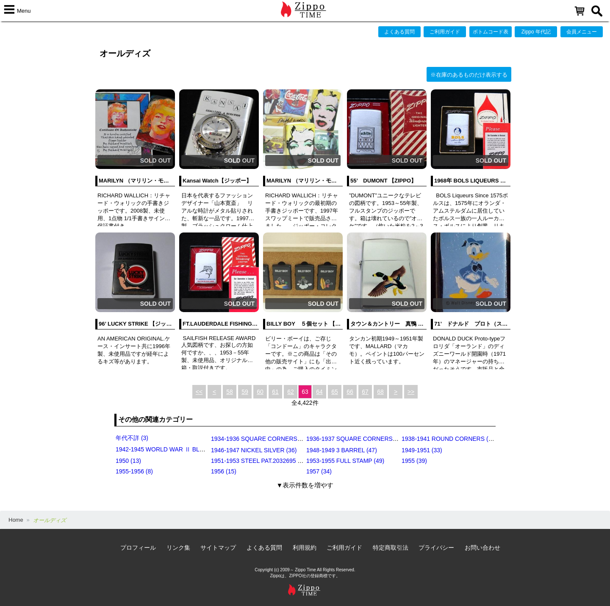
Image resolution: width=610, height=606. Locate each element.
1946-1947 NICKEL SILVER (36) (254, 450)
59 (244, 391)
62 (290, 391)
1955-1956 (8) (134, 471)
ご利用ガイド (445, 32)
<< (199, 391)
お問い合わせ (482, 547)
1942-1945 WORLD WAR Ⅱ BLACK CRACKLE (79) (184, 449)
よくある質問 (399, 32)
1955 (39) (414, 460)
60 (260, 391)
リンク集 (178, 547)
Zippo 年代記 (536, 32)
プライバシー (436, 547)
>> (411, 391)
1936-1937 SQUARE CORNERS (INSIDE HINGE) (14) (378, 438)
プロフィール (138, 547)
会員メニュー (581, 32)
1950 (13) (128, 460)
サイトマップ (218, 547)
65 (334, 391)
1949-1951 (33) (422, 450)
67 (365, 391)
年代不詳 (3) (132, 437)
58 (229, 391)
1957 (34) (319, 471)
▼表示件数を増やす (305, 485)
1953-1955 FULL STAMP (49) (345, 460)
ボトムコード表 (490, 32)
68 (380, 391)
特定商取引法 (390, 547)
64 (319, 391)
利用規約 (304, 547)
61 (275, 391)
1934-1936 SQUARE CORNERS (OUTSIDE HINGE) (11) (286, 438)
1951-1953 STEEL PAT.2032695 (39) (259, 460)
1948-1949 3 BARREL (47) (341, 450)
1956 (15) (223, 471)
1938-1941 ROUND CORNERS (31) (449, 438)
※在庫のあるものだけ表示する (468, 75)
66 (350, 391)
